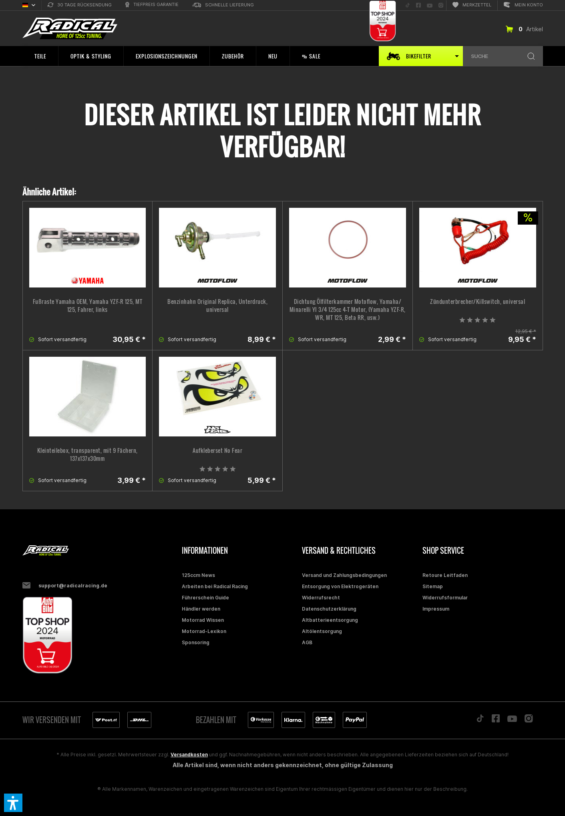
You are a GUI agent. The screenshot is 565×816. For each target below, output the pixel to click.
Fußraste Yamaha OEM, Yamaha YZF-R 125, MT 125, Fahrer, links (88, 305)
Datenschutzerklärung (329, 609)
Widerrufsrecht (321, 598)
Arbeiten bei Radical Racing (215, 586)
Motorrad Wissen (203, 620)
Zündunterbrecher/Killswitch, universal (477, 301)
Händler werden (201, 609)
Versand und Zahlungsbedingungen (344, 575)
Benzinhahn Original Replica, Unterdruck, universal (217, 305)
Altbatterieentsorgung (330, 620)
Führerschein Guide (205, 598)
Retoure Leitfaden (445, 575)
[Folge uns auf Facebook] (418, 5)
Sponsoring (195, 642)
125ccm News (198, 575)
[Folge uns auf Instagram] (440, 5)
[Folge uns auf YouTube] (429, 5)
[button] (13, 803)
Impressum (435, 609)
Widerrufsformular (445, 598)
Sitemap (432, 586)
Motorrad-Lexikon (204, 631)
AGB (307, 642)
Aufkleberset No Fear (217, 450)
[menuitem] (80, 5)
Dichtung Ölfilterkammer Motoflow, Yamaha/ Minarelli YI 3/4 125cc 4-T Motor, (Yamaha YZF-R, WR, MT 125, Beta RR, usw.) (348, 309)
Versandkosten (189, 755)
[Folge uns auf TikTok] (407, 5)
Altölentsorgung (322, 631)
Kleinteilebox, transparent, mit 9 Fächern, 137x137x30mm (87, 454)
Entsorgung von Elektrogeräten (340, 586)
